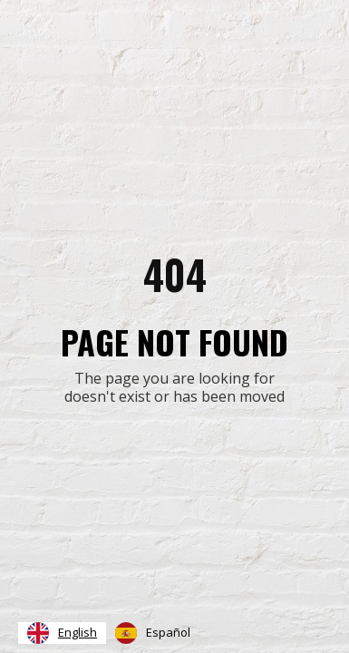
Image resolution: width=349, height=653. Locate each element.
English (62, 633)
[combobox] (62, 633)
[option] (152, 633)
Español (152, 633)
